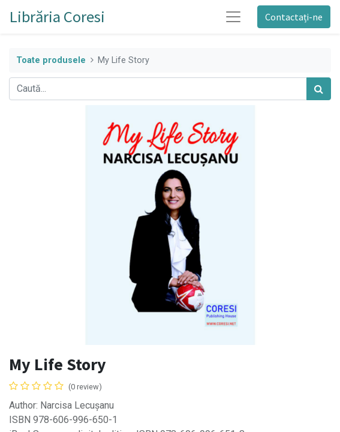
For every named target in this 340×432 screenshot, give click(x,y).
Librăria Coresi (57, 16)
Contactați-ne (294, 17)
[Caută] (318, 88)
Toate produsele (51, 60)
